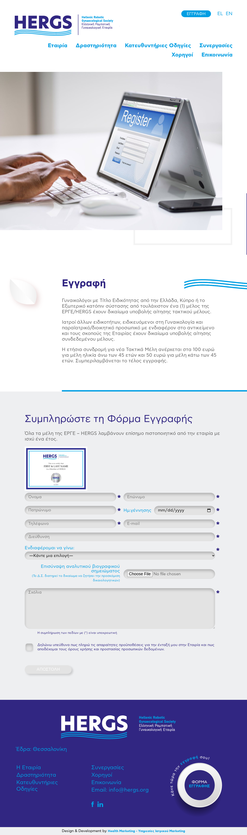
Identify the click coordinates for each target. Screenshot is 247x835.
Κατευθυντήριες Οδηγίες (158, 45)
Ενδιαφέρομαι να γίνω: (49, 548)
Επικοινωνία (216, 55)
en (229, 13)
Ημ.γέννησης (137, 510)
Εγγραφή (196, 14)
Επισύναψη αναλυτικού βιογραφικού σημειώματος (76, 573)
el (220, 13)
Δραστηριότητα (96, 45)
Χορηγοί (182, 55)
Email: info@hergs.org (120, 790)
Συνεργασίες (215, 45)
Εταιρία (57, 45)
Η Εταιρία (28, 767)
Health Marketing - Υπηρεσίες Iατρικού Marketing (146, 831)
